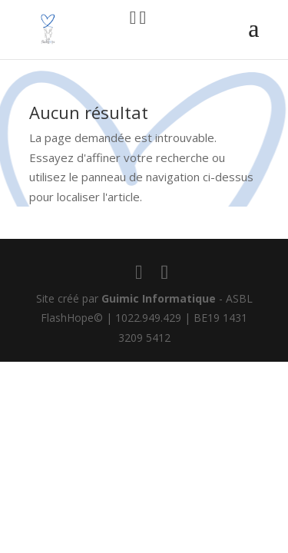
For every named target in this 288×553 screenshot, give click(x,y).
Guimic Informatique (158, 298)
